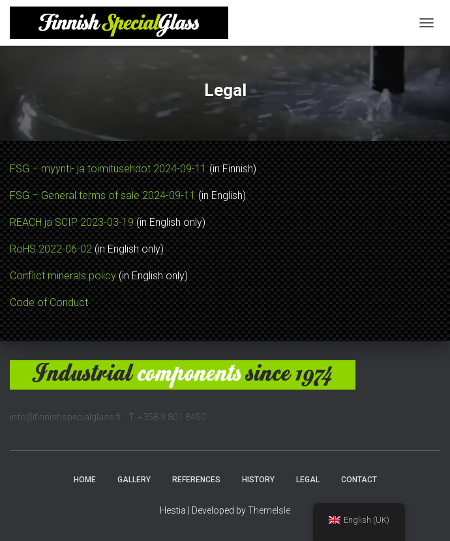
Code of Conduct (49, 302)
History (258, 479)
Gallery (134, 479)
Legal (308, 479)
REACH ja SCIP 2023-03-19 (72, 222)
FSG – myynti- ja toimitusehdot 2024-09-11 (108, 168)
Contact (359, 479)
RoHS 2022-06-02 (51, 249)
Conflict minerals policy (63, 276)
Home (85, 479)
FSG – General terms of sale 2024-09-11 (103, 195)
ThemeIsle (269, 510)
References (196, 479)
